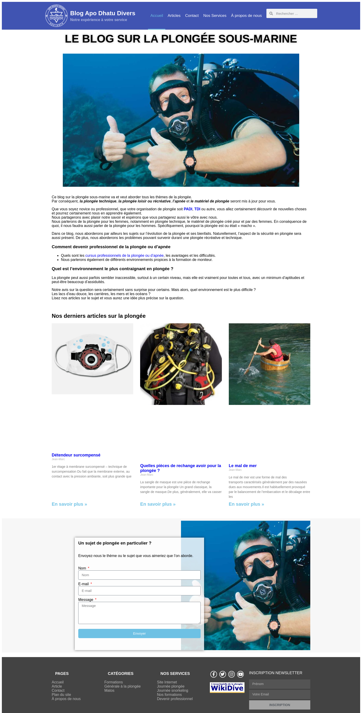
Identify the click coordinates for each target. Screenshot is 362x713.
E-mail (84, 584)
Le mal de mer (243, 465)
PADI (188, 209)
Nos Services (214, 15)
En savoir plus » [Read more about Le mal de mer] (246, 504)
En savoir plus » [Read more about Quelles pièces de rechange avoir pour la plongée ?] (157, 504)
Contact (192, 15)
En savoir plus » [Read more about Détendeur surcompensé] (69, 504)
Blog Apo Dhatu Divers (102, 13)
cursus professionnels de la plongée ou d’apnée (124, 255)
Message (86, 600)
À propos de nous (246, 15)
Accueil (156, 15)
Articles (174, 15)
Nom (82, 568)
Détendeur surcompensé (76, 455)
